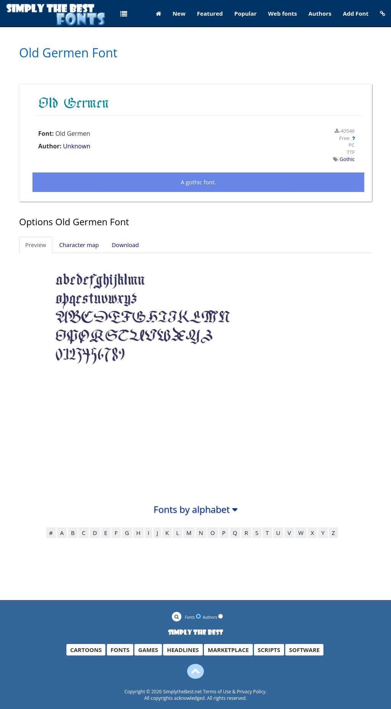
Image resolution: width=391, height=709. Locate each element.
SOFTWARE (304, 650)
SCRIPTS (269, 650)
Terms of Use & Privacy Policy (234, 691)
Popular (245, 13)
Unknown (76, 146)
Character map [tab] (79, 245)
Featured (210, 13)
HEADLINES (183, 650)
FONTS (120, 650)
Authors (320, 13)
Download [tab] (125, 245)
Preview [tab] (35, 245)
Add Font (355, 13)
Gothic (347, 159)
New (179, 13)
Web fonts (282, 13)
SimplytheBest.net (182, 691)
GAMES (148, 650)
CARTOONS (86, 650)
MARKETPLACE (228, 650)
